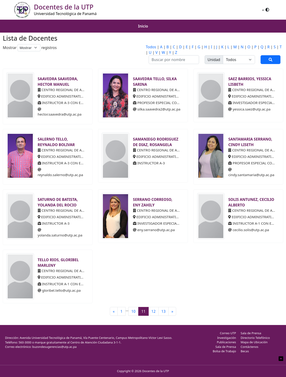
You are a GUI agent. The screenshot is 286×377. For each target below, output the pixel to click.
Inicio (143, 26)
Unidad (214, 59)
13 (163, 311)
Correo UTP (228, 333)
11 (143, 311)
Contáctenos (249, 347)
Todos (151, 46)
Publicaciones (226, 342)
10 (133, 311)
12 (153, 311)
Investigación (226, 338)
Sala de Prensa (225, 347)
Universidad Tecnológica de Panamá (65, 13)
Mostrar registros (30, 47)
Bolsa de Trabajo (224, 351)
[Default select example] (29, 47)
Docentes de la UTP (155, 371)
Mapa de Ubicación (254, 342)
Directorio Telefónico (255, 338)
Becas (245, 351)
